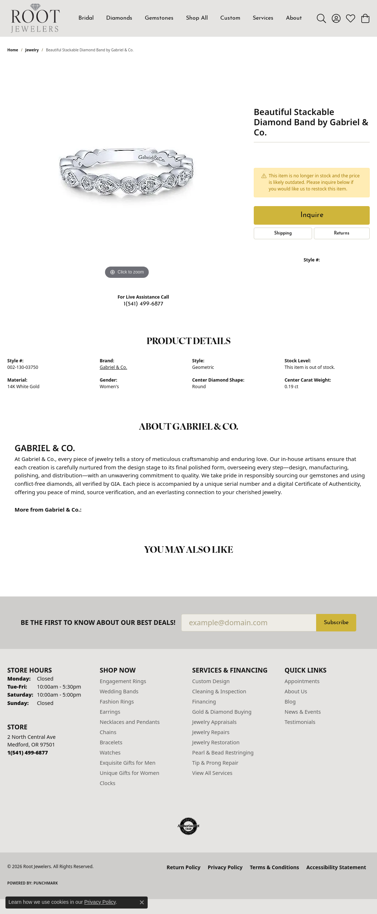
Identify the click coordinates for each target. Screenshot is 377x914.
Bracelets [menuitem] (111, 742)
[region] (127, 171)
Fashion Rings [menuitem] (117, 701)
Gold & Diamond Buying (222, 711)
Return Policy (184, 867)
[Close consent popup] (142, 902)
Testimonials (300, 721)
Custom (230, 18)
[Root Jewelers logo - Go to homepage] (35, 18)
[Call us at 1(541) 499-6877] (27, 752)
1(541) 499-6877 (143, 304)
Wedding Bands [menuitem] (119, 691)
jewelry (32, 49)
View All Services (212, 772)
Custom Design (211, 681)
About (294, 18)
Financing (204, 701)
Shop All (197, 18)
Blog (290, 701)
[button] (321, 18)
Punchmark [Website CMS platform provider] (46, 883)
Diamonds (119, 18)
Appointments (302, 681)
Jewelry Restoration (216, 742)
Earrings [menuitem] (110, 711)
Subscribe (336, 623)
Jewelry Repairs (210, 732)
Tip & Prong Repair (215, 762)
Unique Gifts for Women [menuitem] (129, 772)
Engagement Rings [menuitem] (123, 681)
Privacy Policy (225, 867)
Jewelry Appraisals (214, 721)
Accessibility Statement (336, 867)
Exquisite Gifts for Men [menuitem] (128, 762)
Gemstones (159, 18)
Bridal (86, 18)
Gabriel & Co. (113, 367)
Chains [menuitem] (108, 732)
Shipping (283, 233)
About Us (296, 691)
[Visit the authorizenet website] (188, 826)
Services (263, 18)
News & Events (303, 711)
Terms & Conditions (274, 867)
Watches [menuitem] (110, 752)
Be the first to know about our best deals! (98, 622)
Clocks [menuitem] (108, 783)
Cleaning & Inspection (219, 691)
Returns (341, 233)
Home (12, 49)
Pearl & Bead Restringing (223, 752)
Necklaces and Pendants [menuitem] (130, 721)
